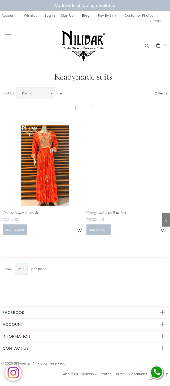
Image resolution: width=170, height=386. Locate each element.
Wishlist (30, 15)
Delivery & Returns (96, 374)
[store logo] (71, 45)
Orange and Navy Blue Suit (106, 212)
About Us (70, 374)
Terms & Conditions (130, 374)
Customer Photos (139, 15)
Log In (50, 15)
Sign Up (67, 15)
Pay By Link (107, 15)
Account (9, 15)
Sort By (8, 93)
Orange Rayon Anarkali (20, 212)
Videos (155, 21)
